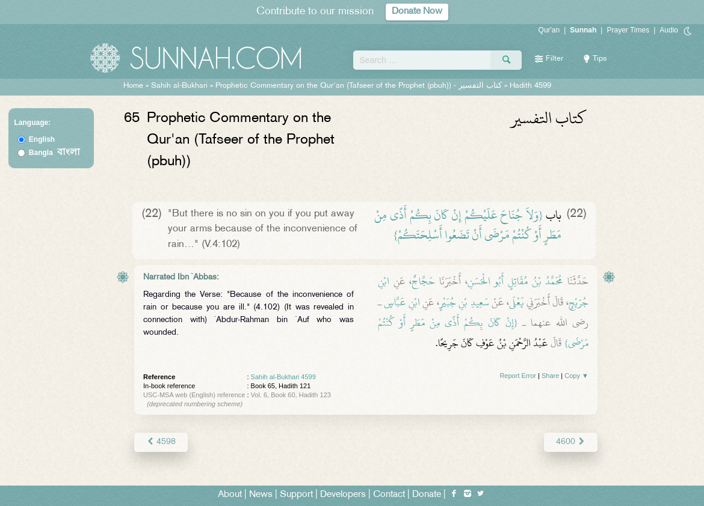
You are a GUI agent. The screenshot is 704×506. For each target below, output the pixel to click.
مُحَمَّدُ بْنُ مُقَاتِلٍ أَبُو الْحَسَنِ (516, 281)
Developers (343, 494)
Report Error (517, 375)
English (42, 139)
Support (296, 494)
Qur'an (549, 30)
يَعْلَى (516, 302)
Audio (668, 30)
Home (133, 86)
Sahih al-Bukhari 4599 (283, 376)
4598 (161, 442)
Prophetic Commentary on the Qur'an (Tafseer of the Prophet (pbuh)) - (359, 86)
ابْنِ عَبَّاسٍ (402, 302)
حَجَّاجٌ (423, 281)
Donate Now (417, 11)
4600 (570, 442)
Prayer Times (628, 30)
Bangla (54, 152)
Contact (389, 494)
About (230, 494)
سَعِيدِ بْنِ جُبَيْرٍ (464, 302)
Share (550, 375)
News (261, 494)
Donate (426, 494)
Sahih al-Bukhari (179, 86)
